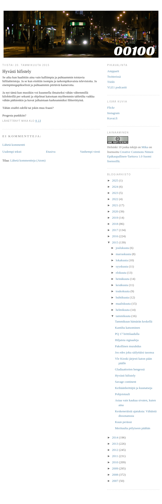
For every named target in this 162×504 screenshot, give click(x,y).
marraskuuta (124, 254)
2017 (115, 230)
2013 (115, 443)
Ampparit (113, 71)
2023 (115, 193)
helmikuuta (123, 310)
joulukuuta (123, 248)
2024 (115, 186)
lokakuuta (122, 260)
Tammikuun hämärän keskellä (133, 321)
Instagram (113, 113)
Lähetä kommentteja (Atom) (28, 160)
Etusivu (51, 151)
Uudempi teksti (11, 151)
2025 (115, 180)
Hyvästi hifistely (125, 375)
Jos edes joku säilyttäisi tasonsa (134, 352)
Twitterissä (114, 76)
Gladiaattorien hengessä (130, 369)
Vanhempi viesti (90, 151)
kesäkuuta (122, 285)
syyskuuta (122, 266)
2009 (115, 468)
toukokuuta (123, 291)
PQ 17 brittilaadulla (127, 334)
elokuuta (121, 272)
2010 (115, 462)
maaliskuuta (124, 303)
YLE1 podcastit (117, 87)
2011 (115, 456)
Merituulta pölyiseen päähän (132, 428)
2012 (115, 450)
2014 (115, 437)
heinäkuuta (123, 279)
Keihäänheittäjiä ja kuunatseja (133, 388)
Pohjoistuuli (122, 394)
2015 (115, 242)
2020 (115, 211)
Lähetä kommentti (13, 144)
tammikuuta (123, 316)
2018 (115, 224)
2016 (115, 236)
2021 (115, 205)
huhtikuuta (123, 297)
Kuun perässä (123, 422)
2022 (115, 199)
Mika (145, 147)
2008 (115, 474)
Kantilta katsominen (127, 327)
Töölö (111, 82)
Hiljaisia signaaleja (126, 340)
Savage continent (125, 381)
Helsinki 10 (114, 147)
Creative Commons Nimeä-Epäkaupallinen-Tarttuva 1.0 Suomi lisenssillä (130, 156)
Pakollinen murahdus (128, 346)
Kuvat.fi (112, 118)
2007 (115, 481)
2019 (115, 217)
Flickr (111, 107)
